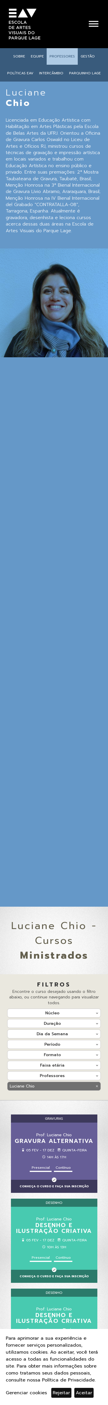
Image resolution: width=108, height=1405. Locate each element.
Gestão (88, 56)
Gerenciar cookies (26, 1392)
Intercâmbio (51, 73)
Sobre (19, 56)
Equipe (37, 56)
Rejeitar (61, 1392)
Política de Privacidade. (69, 1380)
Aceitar (84, 1392)
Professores (62, 56)
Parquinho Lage (85, 73)
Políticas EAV (20, 73)
